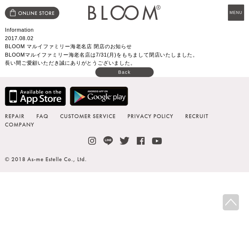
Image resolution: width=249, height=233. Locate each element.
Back (124, 72)
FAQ (42, 116)
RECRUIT (196, 116)
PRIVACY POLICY (150, 116)
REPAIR (15, 116)
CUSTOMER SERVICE (88, 116)
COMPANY (19, 124)
